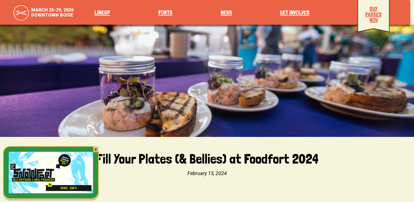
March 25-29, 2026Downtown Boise (52, 12)
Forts (165, 13)
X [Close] (96, 149)
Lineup (102, 13)
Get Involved (294, 13)
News (226, 13)
